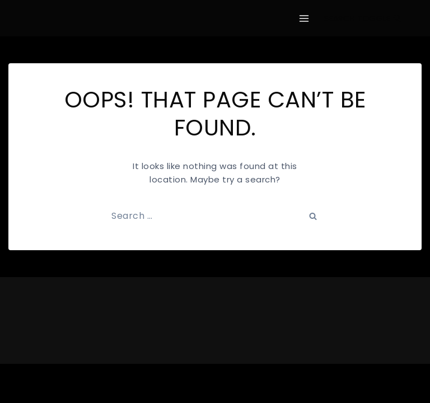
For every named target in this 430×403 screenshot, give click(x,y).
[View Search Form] (363, 18)
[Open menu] (304, 18)
